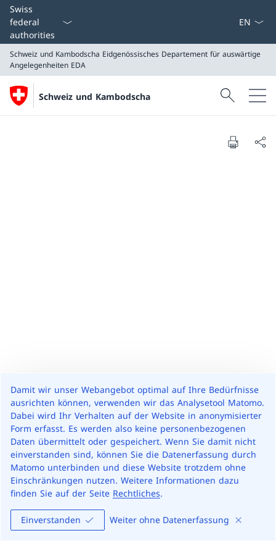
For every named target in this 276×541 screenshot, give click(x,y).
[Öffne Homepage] (80, 95)
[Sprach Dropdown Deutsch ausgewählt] (251, 22)
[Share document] (260, 141)
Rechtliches (136, 493)
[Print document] (232, 141)
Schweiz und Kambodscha (94, 96)
